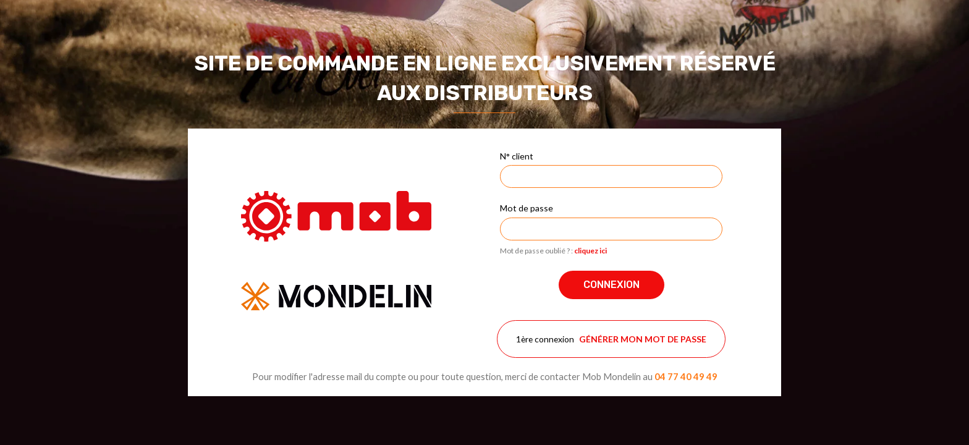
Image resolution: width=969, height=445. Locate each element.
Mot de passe (526, 208)
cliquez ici (590, 250)
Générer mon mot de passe (642, 339)
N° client (516, 156)
